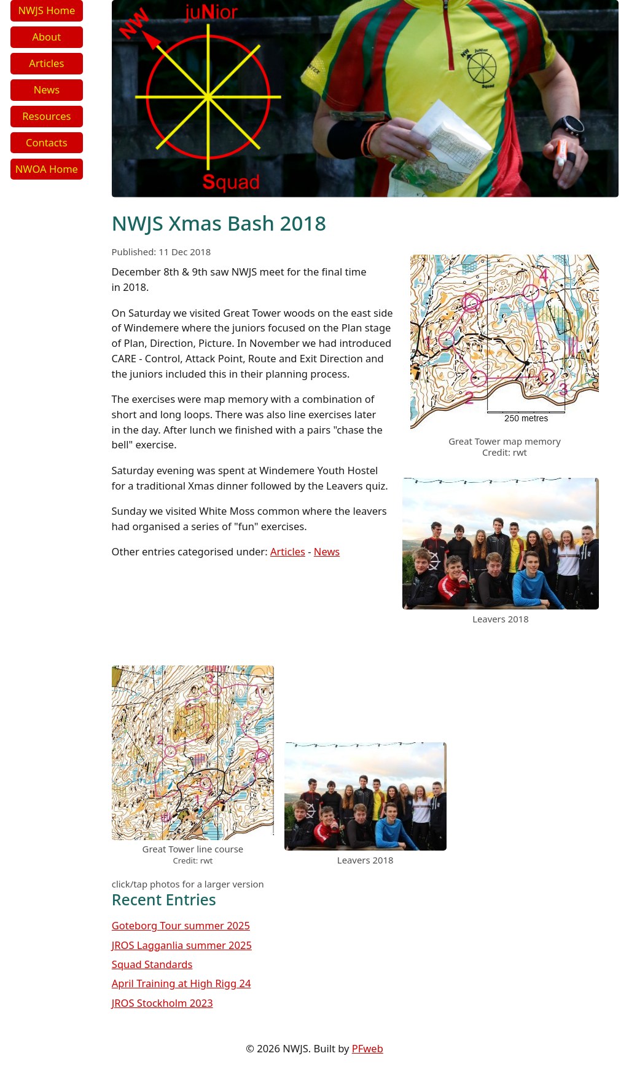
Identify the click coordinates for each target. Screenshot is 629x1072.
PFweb (367, 1048)
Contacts (47, 142)
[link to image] (504, 428)
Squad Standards (152, 964)
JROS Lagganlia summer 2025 (182, 945)
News (47, 89)
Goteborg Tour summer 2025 (181, 925)
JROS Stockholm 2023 (162, 1003)
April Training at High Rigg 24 (181, 983)
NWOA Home (46, 169)
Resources (46, 116)
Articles (46, 63)
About (46, 37)
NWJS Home (46, 10)
